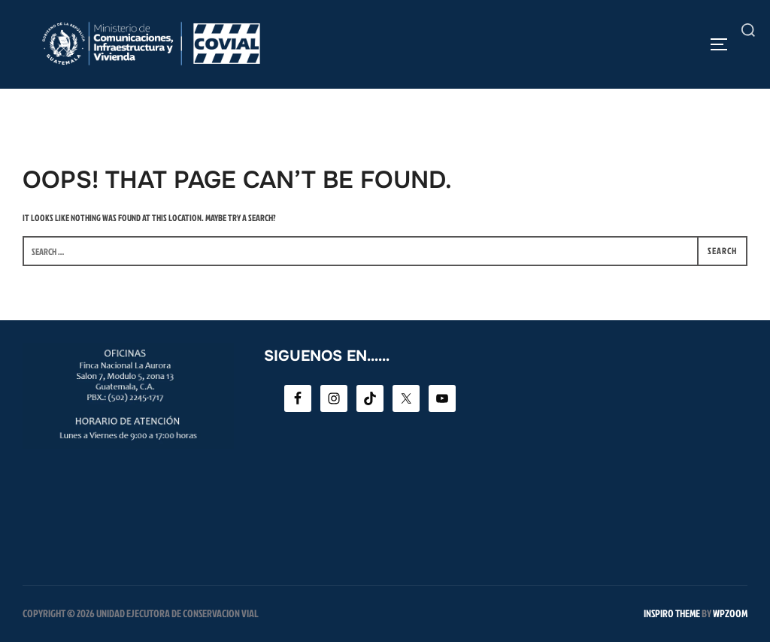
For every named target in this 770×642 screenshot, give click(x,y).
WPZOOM (730, 613)
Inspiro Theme (672, 613)
